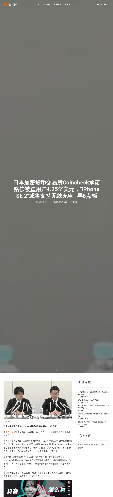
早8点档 (64, 195)
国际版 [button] (67, 5)
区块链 (56, 195)
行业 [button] (37, 5)
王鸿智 (75, 195)
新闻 (59, 195)
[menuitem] (37, 5)
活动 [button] (75, 5)
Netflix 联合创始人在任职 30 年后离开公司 (93, 402)
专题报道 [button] (57, 5)
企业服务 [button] (46, 5)
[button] (94, 5)
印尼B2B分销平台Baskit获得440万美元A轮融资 (93, 380)
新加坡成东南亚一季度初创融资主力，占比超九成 (93, 410)
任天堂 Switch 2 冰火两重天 (89, 387)
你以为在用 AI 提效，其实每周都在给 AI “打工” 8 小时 (93, 394)
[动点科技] (11, 5)
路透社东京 (10, 419)
